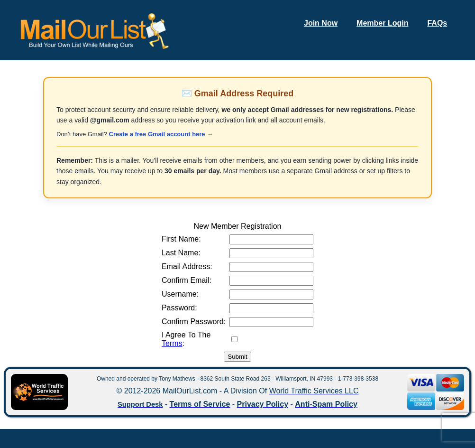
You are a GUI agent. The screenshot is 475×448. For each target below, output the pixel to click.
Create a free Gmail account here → (161, 134)
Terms (172, 343)
